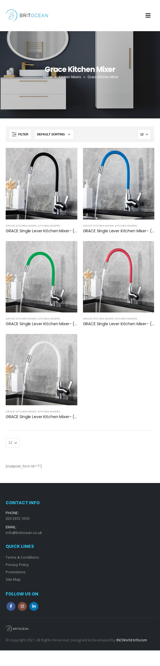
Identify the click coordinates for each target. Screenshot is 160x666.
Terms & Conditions (22, 557)
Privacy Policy (17, 564)
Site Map (13, 579)
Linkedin (34, 606)
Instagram (22, 606)
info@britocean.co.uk (24, 532)
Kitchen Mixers (70, 77)
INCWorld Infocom (131, 639)
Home (47, 77)
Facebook (11, 606)
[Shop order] (54, 134)
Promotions (15, 571)
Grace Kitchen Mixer (21, 225)
